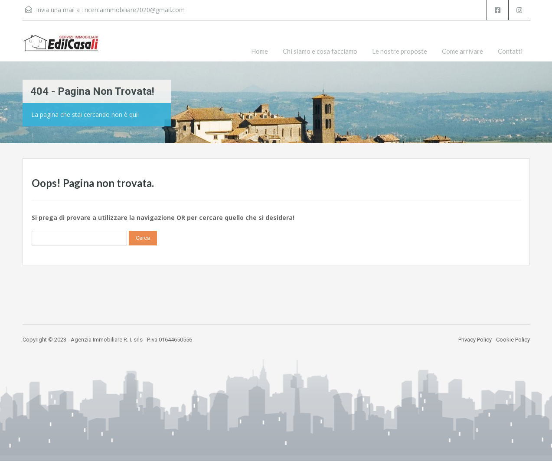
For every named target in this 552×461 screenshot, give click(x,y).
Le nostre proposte (399, 51)
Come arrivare (462, 51)
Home (259, 51)
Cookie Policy (513, 339)
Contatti (510, 51)
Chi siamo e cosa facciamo (320, 51)
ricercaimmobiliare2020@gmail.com (135, 10)
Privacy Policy (475, 339)
